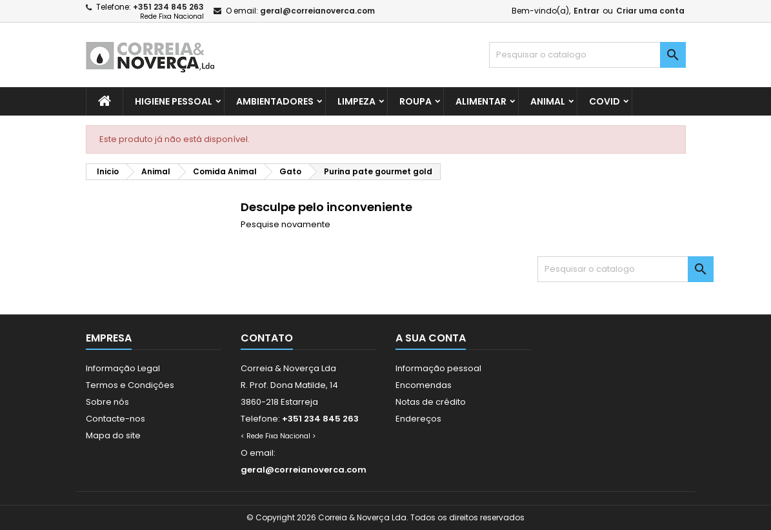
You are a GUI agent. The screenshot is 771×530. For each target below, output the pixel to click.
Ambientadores (275, 101)
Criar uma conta (650, 10)
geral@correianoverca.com (317, 10)
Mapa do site (113, 435)
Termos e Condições (130, 385)
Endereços (418, 419)
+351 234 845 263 (168, 6)
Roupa (415, 101)
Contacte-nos (115, 419)
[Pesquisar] (587, 55)
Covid (604, 101)
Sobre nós (107, 402)
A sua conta (431, 338)
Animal (547, 101)
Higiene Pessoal (173, 101)
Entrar (586, 10)
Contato (267, 338)
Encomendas (424, 385)
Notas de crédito (431, 402)
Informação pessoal (438, 368)
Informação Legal (123, 368)
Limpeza (356, 101)
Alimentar (481, 101)
